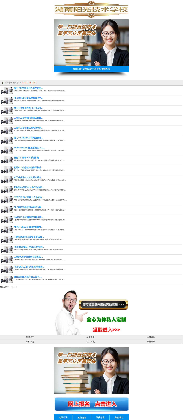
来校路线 (151, 341)
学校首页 (30, 337)
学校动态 (30, 341)
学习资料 (151, 337)
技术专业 (90, 337)
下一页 (10, 287)
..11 (15, 287)
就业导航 (90, 341)
